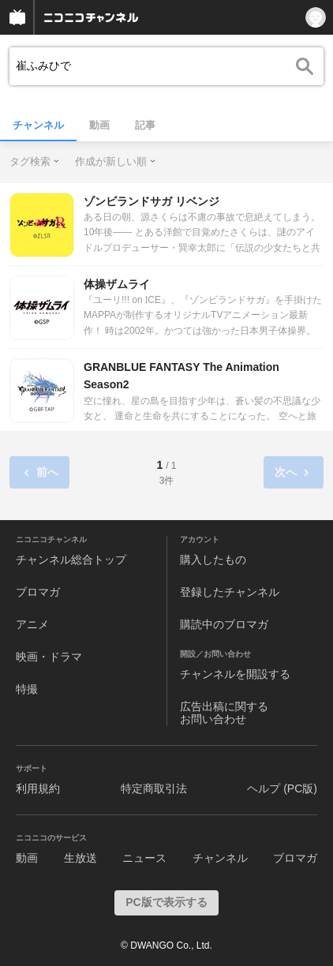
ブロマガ (38, 592)
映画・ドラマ (49, 656)
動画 (99, 125)
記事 (145, 125)
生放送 (80, 858)
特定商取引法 (154, 788)
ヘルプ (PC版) (282, 788)
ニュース (144, 858)
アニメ (32, 624)
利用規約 (38, 788)
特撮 (27, 689)
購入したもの (213, 559)
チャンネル (38, 125)
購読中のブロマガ (224, 624)
